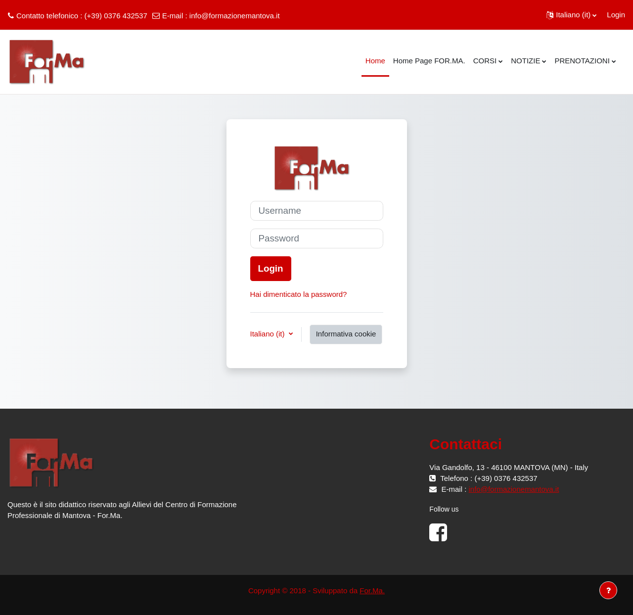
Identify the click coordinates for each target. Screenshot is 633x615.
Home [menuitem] (375, 60)
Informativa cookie (346, 334)
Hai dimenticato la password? (298, 294)
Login (616, 14)
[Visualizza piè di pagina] (608, 590)
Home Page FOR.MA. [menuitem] (429, 60)
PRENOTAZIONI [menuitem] (581, 60)
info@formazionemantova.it (234, 15)
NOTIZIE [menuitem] (525, 60)
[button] (571, 15)
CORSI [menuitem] (485, 60)
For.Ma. (372, 590)
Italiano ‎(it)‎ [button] (268, 334)
